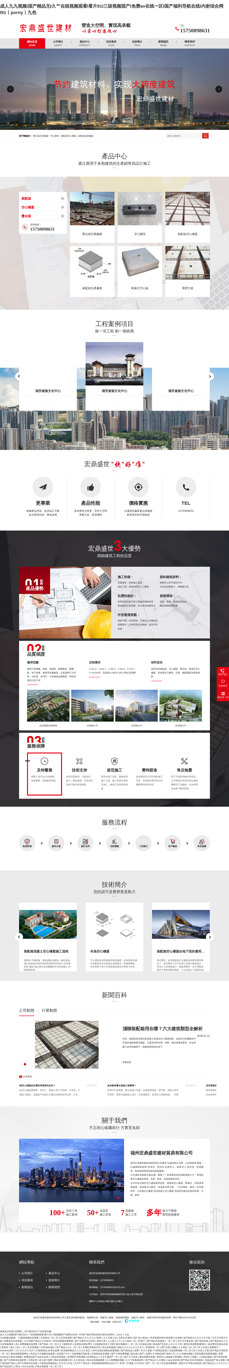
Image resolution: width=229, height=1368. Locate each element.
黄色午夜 (101, 1341)
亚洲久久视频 (190, 1357)
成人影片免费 (46, 1360)
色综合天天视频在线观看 (43, 1353)
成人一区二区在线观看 (27, 1347)
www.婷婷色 (173, 1360)
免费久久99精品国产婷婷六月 (161, 1353)
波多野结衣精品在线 (218, 1344)
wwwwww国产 (7, 1350)
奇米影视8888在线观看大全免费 (166, 1337)
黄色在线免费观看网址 (195, 1344)
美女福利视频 (109, 1347)
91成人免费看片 (211, 1347)
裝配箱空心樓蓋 (68, 136)
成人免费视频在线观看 (26, 1344)
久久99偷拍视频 (185, 1353)
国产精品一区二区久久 (50, 1344)
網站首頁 (32, 43)
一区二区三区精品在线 (140, 1344)
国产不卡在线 (131, 1357)
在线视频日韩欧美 (81, 1353)
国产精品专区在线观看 (191, 1360)
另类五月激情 (125, 1337)
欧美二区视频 (127, 1363)
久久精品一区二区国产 (134, 1341)
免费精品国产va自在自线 (36, 1357)
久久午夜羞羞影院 (135, 1360)
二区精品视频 (205, 1357)
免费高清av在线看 (13, 1341)
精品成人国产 (138, 1353)
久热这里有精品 (58, 1357)
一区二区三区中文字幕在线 (180, 1341)
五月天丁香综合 (82, 1363)
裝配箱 (26, 198)
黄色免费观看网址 (20, 1353)
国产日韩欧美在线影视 (15, 1360)
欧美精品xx (93, 1357)
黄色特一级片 (8, 1347)
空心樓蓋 (27, 207)
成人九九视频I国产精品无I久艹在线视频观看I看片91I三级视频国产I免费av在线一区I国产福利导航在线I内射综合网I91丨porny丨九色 (64, 1334)
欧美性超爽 (54, 1350)
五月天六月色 (66, 1363)
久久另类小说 (110, 1337)
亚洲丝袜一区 (153, 1347)
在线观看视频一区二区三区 (182, 1350)
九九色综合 (79, 1360)
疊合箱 (26, 216)
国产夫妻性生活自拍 (85, 1341)
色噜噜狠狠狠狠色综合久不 (105, 1363)
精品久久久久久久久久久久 (131, 1347)
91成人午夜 (203, 1350)
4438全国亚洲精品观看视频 (106, 1350)
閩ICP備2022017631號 (184, 1317)
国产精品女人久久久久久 (215, 1363)
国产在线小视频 (169, 1347)
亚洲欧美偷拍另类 (92, 1347)
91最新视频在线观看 (28, 1337)
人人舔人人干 (114, 1341)
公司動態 (26, 1010)
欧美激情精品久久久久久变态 (76, 1350)
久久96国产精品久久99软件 (38, 1341)
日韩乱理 (33, 1360)
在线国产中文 (64, 1353)
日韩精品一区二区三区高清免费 (56, 1337)
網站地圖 (94, 1322)
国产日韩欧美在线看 (27, 1363)
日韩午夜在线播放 (118, 1344)
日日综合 (140, 1363)
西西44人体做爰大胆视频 (169, 1357)
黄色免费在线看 (147, 1357)
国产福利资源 (202, 1341)
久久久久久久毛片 (25, 1350)
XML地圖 (106, 1322)
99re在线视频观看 (96, 1360)
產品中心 (84, 43)
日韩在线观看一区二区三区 (48, 1366)
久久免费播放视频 (115, 1360)
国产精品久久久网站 (156, 1360)
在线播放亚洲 (101, 1344)
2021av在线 (28, 1366)
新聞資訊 (163, 43)
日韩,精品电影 (47, 1347)
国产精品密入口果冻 (10, 1366)
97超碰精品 (41, 1350)
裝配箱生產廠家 (86, 136)
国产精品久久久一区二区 (68, 1347)
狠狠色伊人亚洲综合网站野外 (78, 1344)
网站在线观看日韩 (63, 1360)
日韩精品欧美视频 (100, 1353)
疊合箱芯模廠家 (41, 136)
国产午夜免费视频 (120, 1353)
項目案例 (111, 43)
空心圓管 (54, 136)
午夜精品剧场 (161, 1350)
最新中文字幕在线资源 (190, 1363)
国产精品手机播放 (156, 1341)
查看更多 (126, 1062)
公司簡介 (58, 43)
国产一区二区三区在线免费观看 (162, 1363)
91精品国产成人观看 (215, 1360)
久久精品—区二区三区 (189, 1347)
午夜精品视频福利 (48, 1363)
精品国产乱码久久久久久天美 (168, 1344)
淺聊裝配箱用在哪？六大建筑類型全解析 (162, 1028)
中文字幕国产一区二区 (111, 1357)
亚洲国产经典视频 (77, 1357)
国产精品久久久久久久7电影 (87, 1337)
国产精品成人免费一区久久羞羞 (137, 1350)
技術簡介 (137, 43)
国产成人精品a (141, 1337)
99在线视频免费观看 (63, 1341)
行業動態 (49, 1010)
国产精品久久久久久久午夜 (197, 1337)
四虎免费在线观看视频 (205, 1353)
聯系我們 (189, 43)
